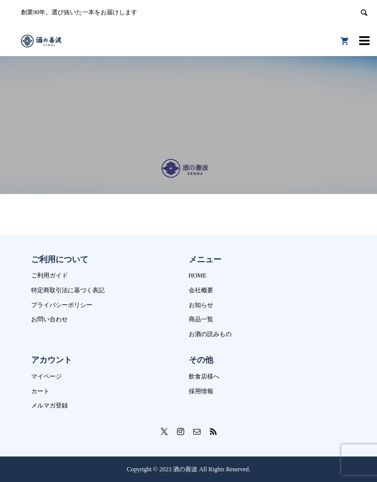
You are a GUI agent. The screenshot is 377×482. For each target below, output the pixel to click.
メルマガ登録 (49, 405)
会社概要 (201, 290)
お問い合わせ (49, 319)
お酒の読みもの (210, 334)
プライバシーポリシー (61, 305)
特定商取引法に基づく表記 (68, 290)
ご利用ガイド (49, 275)
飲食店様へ (204, 376)
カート (40, 391)
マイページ (46, 376)
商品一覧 (201, 319)
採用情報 (201, 391)
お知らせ (201, 305)
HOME (198, 275)
